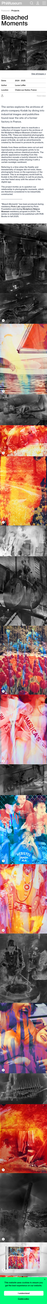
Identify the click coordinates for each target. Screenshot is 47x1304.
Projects (15, 10)
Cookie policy (23, 1299)
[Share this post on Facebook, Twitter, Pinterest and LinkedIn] (2, 96)
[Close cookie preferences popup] (44, 1279)
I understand (24, 1293)
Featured (5, 10)
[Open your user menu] (37, 3)
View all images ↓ (38, 74)
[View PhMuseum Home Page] (12, 3)
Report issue (41, 96)
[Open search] (31, 3)
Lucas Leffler (20, 85)
